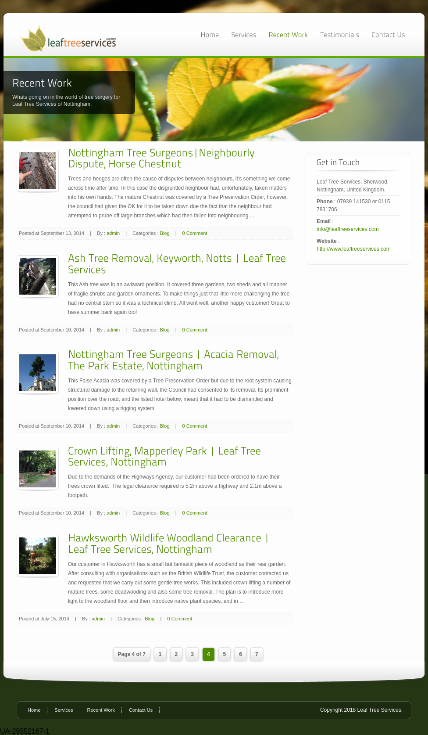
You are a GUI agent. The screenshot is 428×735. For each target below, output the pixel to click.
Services (63, 710)
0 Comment (194, 233)
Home (34, 710)
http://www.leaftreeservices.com (354, 249)
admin (113, 233)
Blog (165, 233)
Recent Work (101, 710)
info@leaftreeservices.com (348, 229)
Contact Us (141, 710)
